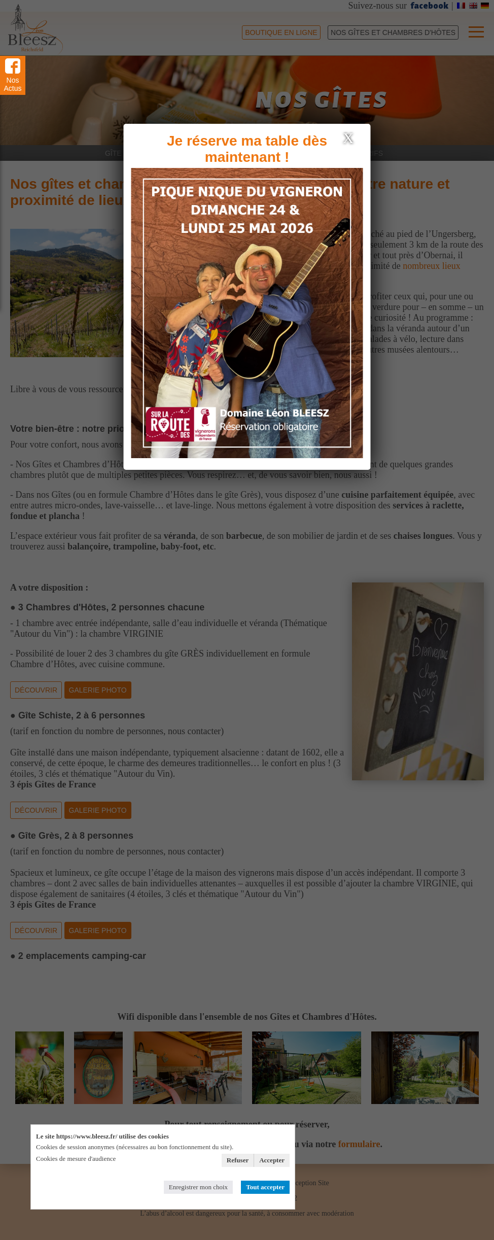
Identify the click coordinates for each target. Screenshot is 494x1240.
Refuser (238, 1160)
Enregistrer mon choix (198, 1187)
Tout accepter (265, 1187)
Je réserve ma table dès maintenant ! (247, 149)
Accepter (272, 1160)
